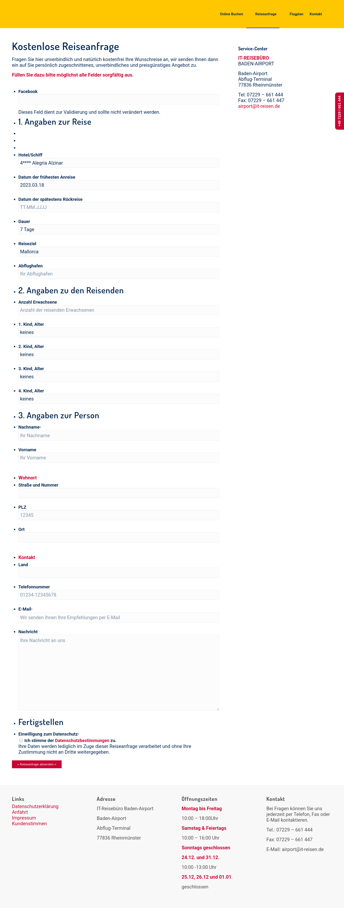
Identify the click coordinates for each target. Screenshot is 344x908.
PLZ (22, 507)
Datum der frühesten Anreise (46, 177)
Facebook (28, 91)
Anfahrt (20, 812)
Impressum (24, 818)
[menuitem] (228, 14)
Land (23, 564)
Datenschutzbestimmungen (82, 740)
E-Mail (25, 609)
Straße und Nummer (38, 485)
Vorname (27, 449)
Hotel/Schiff (30, 154)
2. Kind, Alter (31, 346)
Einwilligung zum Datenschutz (48, 734)
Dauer (24, 221)
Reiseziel (27, 243)
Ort (21, 529)
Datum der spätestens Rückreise (50, 199)
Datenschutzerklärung (35, 806)
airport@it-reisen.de (259, 106)
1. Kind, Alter (31, 324)
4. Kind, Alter (31, 390)
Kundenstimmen (29, 823)
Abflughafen (30, 265)
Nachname (29, 427)
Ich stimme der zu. (70, 740)
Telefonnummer (34, 586)
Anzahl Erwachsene (37, 302)
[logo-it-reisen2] (43, 14)
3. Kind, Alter (31, 368)
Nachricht (28, 631)
